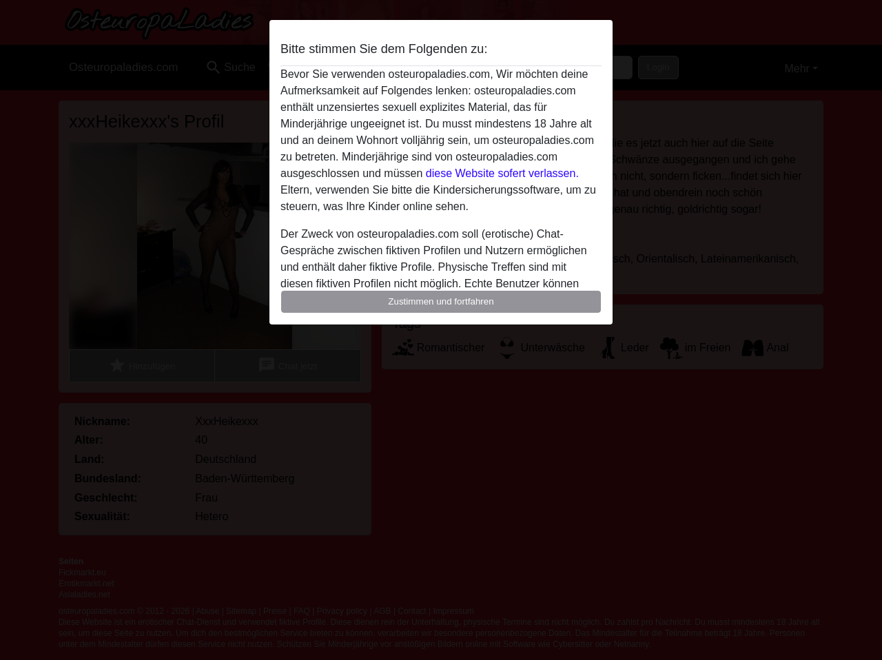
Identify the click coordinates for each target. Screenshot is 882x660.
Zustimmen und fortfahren (441, 301)
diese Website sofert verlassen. (502, 173)
